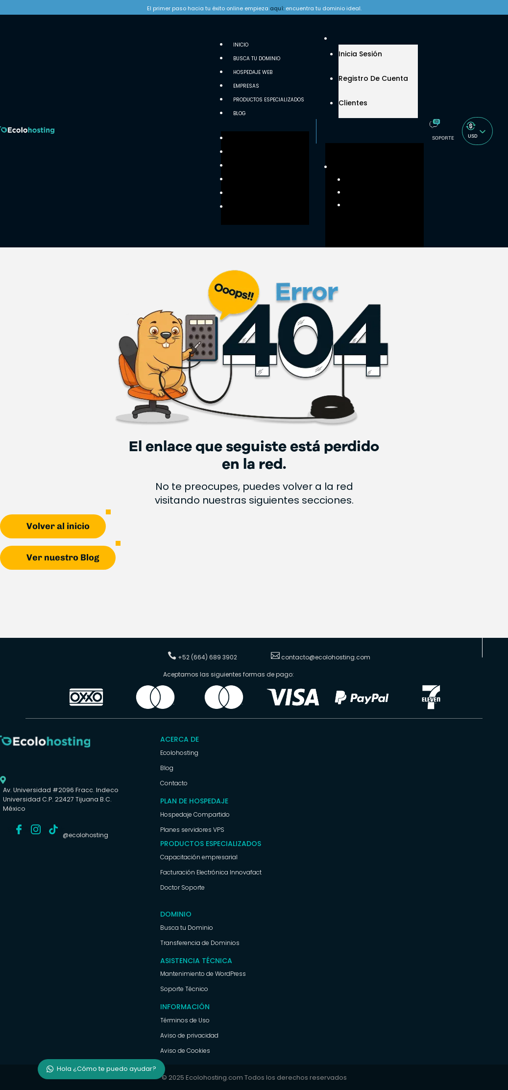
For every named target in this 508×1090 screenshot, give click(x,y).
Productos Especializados (268, 99)
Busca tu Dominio (256, 58)
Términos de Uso (185, 1020)
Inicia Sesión (360, 54)
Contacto (174, 782)
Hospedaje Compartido (195, 814)
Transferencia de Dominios (200, 942)
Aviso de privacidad (189, 1035)
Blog (239, 113)
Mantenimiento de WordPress (203, 973)
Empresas (241, 179)
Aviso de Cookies (185, 1050)
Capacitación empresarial (199, 856)
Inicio (235, 138)
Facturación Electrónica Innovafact (211, 872)
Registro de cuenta (373, 78)
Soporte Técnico (184, 988)
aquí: (277, 8)
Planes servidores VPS (192, 829)
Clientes (353, 103)
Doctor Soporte (182, 887)
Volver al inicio (58, 525)
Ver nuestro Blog (62, 557)
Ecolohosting (179, 752)
